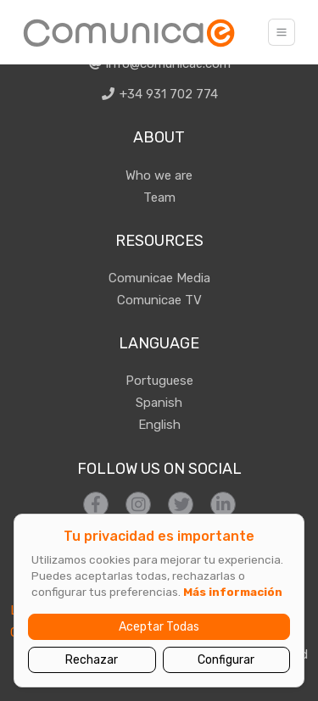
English (159, 424)
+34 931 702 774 (159, 94)
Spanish (159, 402)
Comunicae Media (159, 278)
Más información (232, 591)
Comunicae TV (159, 300)
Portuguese (159, 380)
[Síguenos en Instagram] (138, 504)
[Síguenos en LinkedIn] (223, 504)
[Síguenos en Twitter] (180, 504)
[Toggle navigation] (281, 32)
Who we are (159, 175)
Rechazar (91, 660)
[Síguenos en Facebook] (96, 504)
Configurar (226, 660)
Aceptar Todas (159, 627)
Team (159, 197)
